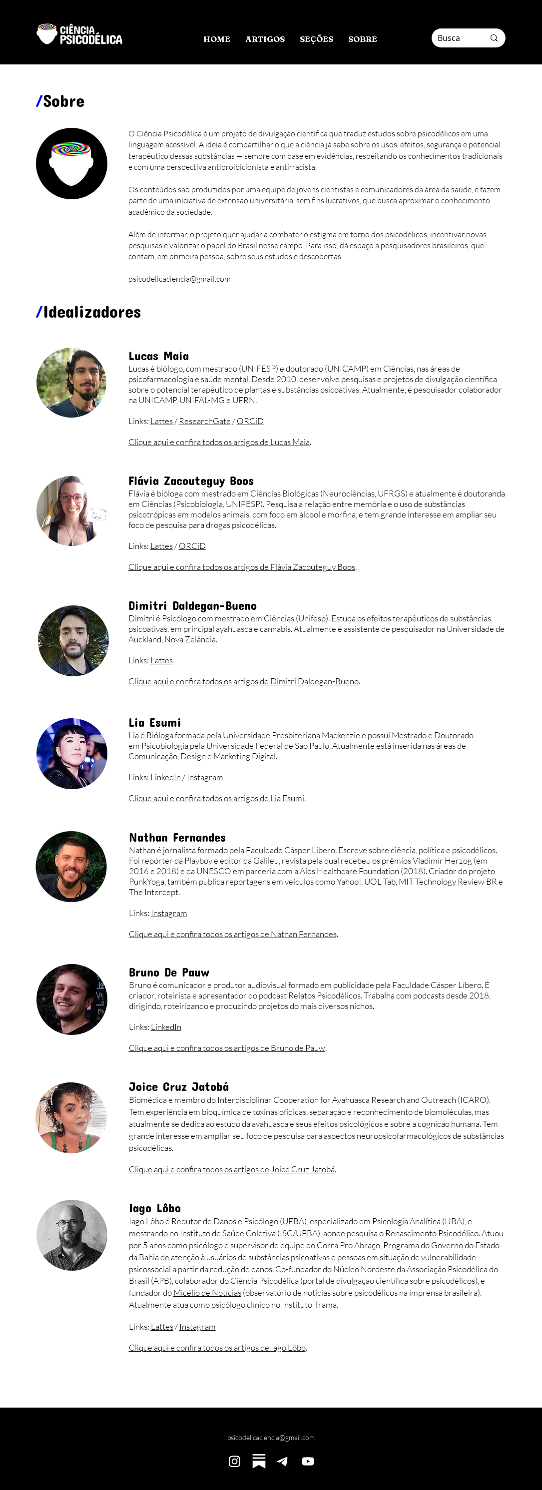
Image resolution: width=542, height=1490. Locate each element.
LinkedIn (165, 777)
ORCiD (250, 421)
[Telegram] (283, 1461)
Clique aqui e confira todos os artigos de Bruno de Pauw (227, 1047)
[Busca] (454, 37)
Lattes (161, 421)
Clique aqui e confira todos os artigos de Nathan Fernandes (233, 934)
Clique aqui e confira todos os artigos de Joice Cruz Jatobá (232, 1169)
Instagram (205, 777)
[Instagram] (234, 1461)
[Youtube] (308, 1461)
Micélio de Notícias (207, 1292)
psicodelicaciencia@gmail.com (271, 1437)
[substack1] (259, 1461)
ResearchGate (205, 421)
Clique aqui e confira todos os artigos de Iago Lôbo (217, 1347)
